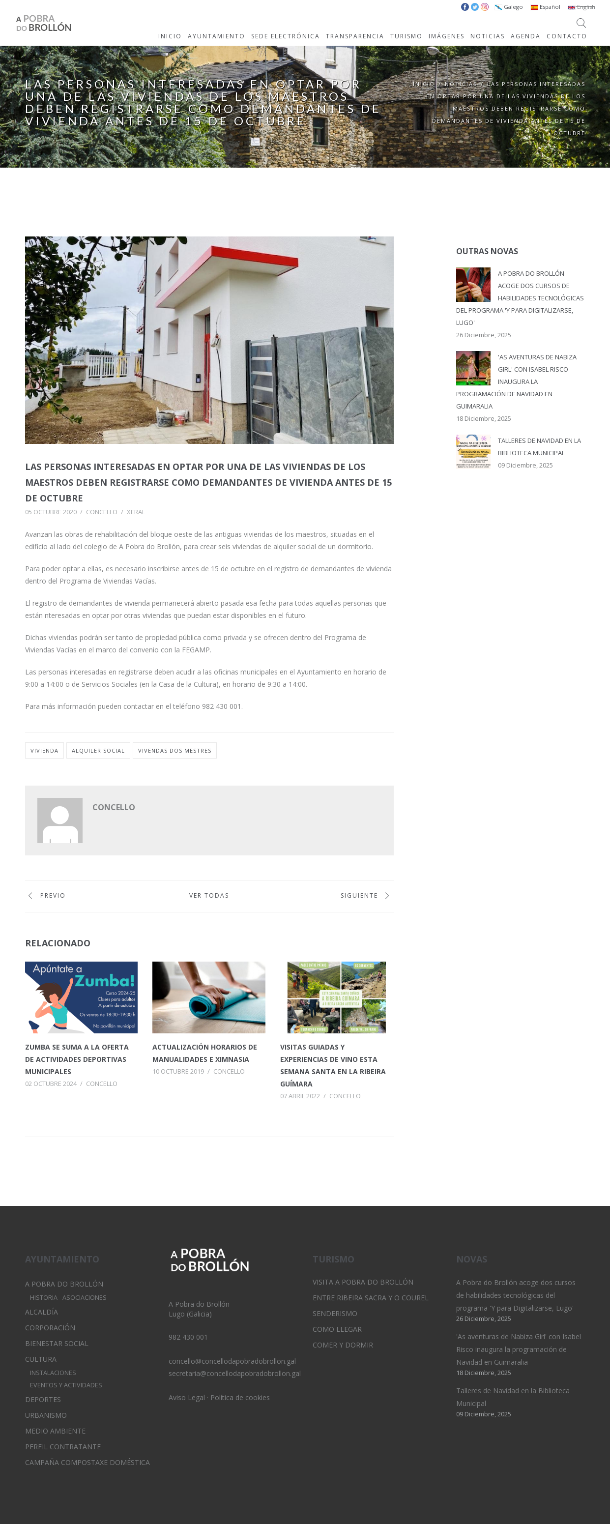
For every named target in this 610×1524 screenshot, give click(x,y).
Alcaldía (41, 1312)
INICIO (170, 36)
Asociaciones (84, 1297)
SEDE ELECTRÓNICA (285, 36)
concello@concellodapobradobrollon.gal (232, 1361)
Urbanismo (46, 1415)
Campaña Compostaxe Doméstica (87, 1462)
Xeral (136, 511)
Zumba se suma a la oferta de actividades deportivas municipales (77, 1059)
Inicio (424, 84)
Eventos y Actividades (66, 1385)
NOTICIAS (487, 36)
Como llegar (337, 1329)
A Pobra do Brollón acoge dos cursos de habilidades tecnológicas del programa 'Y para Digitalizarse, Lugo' (520, 298)
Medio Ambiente (55, 1431)
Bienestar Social (56, 1343)
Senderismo (335, 1313)
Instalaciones (53, 1373)
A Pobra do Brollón (64, 1284)
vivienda (44, 750)
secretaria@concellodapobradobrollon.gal (235, 1373)
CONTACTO (567, 36)
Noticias (461, 84)
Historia (44, 1297)
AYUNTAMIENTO (216, 36)
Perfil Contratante (63, 1446)
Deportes (43, 1399)
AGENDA (526, 36)
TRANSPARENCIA (355, 36)
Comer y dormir (343, 1344)
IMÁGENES (447, 36)
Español (545, 6)
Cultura (41, 1359)
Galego (508, 6)
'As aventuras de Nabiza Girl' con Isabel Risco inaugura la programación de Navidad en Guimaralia (516, 381)
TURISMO (406, 36)
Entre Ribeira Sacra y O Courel (371, 1297)
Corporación (50, 1327)
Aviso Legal (187, 1397)
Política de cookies (240, 1397)
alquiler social (98, 750)
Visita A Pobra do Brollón (363, 1282)
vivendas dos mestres (174, 750)
